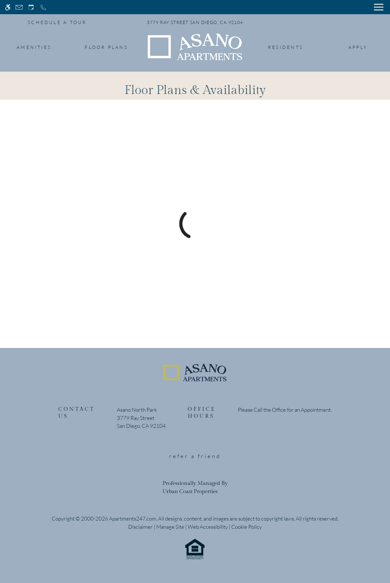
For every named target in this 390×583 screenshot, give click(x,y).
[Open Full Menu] (379, 7)
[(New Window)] (141, 422)
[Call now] (43, 7)
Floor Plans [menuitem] (106, 47)
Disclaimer (140, 526)
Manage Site (170, 526)
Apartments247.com (132, 518)
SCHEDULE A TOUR (57, 22)
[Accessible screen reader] (7, 7)
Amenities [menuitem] (34, 47)
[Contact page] (19, 7)
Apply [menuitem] (357, 47)
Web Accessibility (208, 526)
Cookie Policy (246, 526)
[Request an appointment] (31, 7)
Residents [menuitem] (285, 47)
